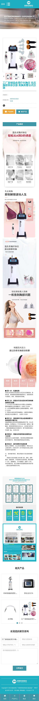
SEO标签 (16, 690)
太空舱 (10, 619)
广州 (32, 690)
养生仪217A (28, 593)
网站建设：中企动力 (25, 690)
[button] (17, 623)
